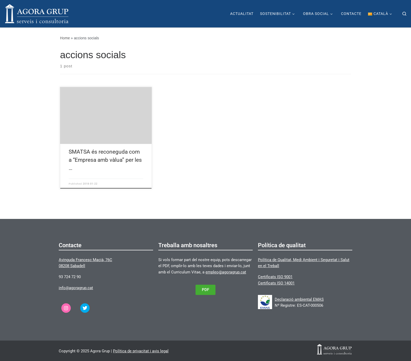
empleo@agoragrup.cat (226, 272)
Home (65, 38)
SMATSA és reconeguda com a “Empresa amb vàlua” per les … (105, 159)
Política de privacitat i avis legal (141, 351)
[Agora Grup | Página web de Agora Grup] (36, 13)
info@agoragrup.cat (76, 287)
